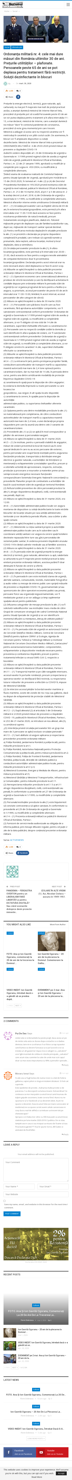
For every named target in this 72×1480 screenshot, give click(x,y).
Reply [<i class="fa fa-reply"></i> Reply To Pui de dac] (65, 1065)
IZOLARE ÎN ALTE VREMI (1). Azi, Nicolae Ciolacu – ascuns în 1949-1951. (52, 893)
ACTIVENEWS (17, 839)
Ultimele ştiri (17, 47)
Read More (37, 1477)
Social (7, 47)
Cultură (10, 933)
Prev (10, 1005)
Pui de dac (21, 1033)
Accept (61, 1473)
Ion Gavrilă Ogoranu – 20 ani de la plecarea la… (36, 1411)
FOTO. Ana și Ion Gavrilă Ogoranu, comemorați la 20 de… (36, 1394)
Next (18, 1005)
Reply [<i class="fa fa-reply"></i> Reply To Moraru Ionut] (65, 1134)
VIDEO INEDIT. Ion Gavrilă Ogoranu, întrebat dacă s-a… (36, 1429)
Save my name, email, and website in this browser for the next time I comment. (36, 1206)
